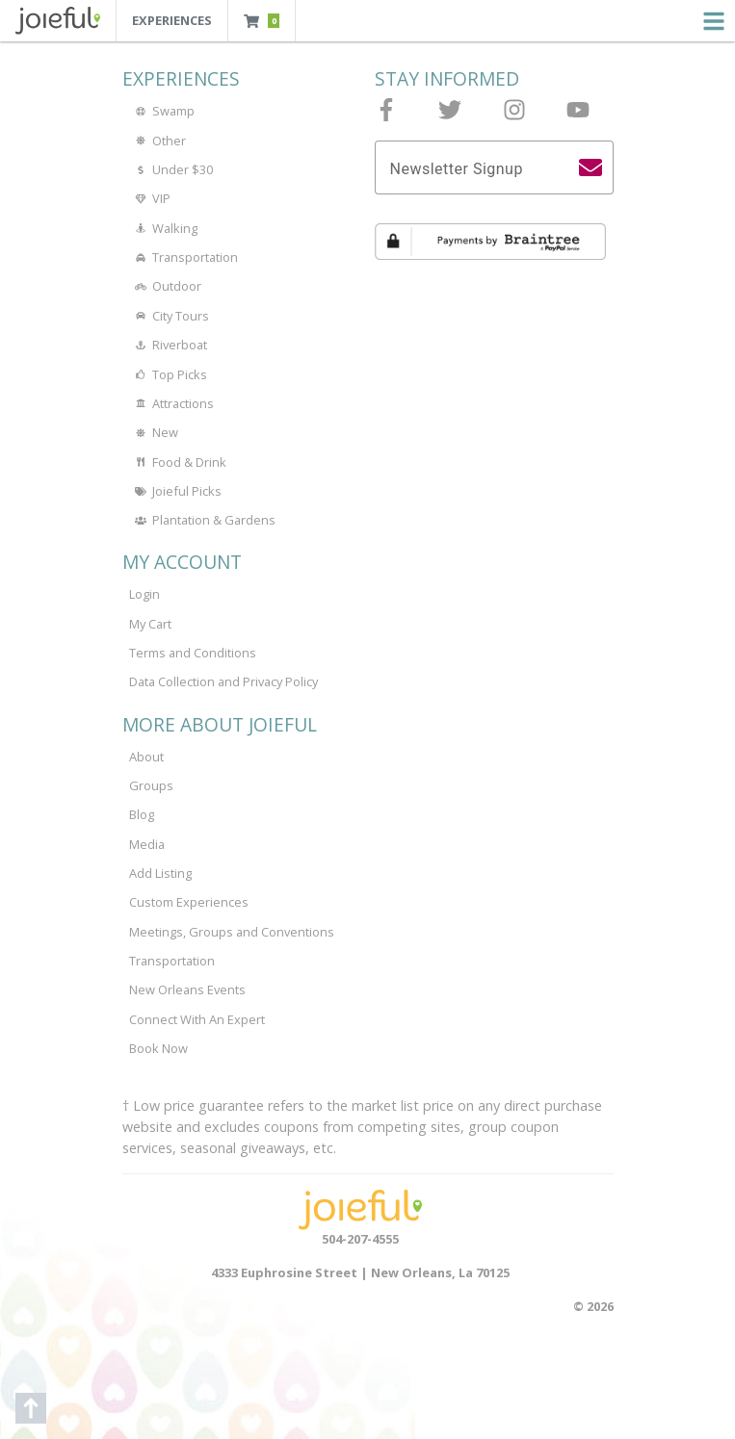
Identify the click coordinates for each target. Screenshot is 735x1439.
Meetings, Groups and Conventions (231, 931)
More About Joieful (219, 724)
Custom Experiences (189, 902)
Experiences (172, 20)
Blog (141, 814)
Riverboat (168, 344)
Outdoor (165, 286)
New (153, 432)
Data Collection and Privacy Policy (223, 681)
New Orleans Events (187, 989)
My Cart (150, 623)
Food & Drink (177, 462)
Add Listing (160, 873)
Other (157, 140)
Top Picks (168, 374)
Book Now (158, 1048)
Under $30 (171, 169)
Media (147, 844)
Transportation (183, 257)
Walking (163, 228)
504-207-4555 (360, 1238)
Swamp (162, 110)
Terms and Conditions (192, 652)
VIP (150, 198)
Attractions (171, 403)
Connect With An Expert (197, 1019)
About (146, 756)
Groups (151, 785)
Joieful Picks (175, 491)
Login (144, 594)
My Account (182, 562)
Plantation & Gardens (202, 519)
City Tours (169, 315)
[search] (590, 167)
